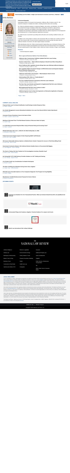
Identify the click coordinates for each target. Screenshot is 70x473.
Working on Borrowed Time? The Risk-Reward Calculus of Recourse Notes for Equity (24, 120)
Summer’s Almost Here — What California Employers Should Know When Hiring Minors (40, 61)
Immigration (22, 267)
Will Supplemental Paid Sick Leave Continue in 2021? (32, 87)
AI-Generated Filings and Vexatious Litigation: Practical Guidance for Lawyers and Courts (31, 212)
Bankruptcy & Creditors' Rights (9, 132)
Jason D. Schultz (13, 142)
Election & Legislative (24, 249)
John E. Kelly (6, 142)
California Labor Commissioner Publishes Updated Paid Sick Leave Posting (37, 58)
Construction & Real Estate (9, 264)
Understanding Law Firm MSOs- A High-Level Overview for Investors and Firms (34, 14)
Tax (36, 265)
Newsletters (32, 8)
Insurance (38, 249)
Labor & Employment (40, 255)
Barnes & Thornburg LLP (8, 178)
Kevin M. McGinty (14, 152)
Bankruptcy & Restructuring (9, 255)
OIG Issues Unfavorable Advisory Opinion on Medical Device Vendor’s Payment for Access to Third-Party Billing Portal (32, 141)
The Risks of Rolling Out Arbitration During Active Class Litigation (19, 166)
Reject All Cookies (37, 4)
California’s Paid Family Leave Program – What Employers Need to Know (37, 73)
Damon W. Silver (7, 111)
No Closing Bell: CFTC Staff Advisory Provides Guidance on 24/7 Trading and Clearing (24, 156)
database (41, 279)
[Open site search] (64, 9)
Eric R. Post (6, 137)
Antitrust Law (6, 252)
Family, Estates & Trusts (25, 255)
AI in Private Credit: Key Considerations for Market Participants (18, 161)
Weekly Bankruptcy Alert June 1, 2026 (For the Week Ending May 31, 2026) (21, 130)
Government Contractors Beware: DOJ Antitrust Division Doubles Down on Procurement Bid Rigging (27, 146)
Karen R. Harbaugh (15, 147)
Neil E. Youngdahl (12, 137)
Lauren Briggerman (7, 147)
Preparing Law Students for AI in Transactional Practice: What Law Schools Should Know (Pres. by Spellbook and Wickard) (37, 195)
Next (63, 14)
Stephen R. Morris (14, 157)
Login (66, 3)
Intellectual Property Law (41, 252)
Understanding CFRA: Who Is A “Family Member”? (31, 77)
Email (10, 51)
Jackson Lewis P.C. (9, 40)
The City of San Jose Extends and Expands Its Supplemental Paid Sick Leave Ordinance (40, 84)
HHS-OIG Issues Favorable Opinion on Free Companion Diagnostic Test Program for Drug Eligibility (27, 171)
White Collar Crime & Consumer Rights (43, 269)
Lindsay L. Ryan (7, 168)
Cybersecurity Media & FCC (10, 267)
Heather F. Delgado (7, 173)
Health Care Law (23, 264)
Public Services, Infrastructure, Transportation (42, 262)
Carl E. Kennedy (7, 157)
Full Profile (9, 47)
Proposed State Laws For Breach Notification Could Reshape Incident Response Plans (24, 105)
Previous (61, 14)
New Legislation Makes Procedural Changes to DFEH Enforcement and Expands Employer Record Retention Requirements (41, 69)
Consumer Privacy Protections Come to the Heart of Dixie (17, 115)
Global (21, 261)
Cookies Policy (9, 6)
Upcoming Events (8, 181)
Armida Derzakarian (14, 168)
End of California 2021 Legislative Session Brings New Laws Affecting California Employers (41, 65)
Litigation (38, 258)
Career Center (48, 8)
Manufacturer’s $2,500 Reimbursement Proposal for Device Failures (19, 177)
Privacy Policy (62, 278)
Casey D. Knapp (7, 121)
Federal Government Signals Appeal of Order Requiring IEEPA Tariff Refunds (21, 135)
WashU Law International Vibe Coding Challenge (20, 228)
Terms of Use (55, 278)
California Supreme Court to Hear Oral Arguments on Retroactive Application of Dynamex (41, 91)
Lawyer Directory (21, 10)
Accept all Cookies (36, 1)
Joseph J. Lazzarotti (8, 106)
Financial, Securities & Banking (26, 258)
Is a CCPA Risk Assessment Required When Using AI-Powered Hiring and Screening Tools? (25, 125)
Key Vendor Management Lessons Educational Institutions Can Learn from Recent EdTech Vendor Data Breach (30, 110)
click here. (22, 300)
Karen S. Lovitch (7, 152)
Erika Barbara (9, 35)
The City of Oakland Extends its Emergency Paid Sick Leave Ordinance (36, 80)
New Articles (1, 19)
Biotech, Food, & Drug (8, 258)
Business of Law (7, 261)
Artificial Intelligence (8, 249)
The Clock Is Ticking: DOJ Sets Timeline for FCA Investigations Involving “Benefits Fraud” (25, 151)
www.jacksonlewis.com (9, 43)
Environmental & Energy (25, 252)
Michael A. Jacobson (8, 162)
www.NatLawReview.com (8, 281)
